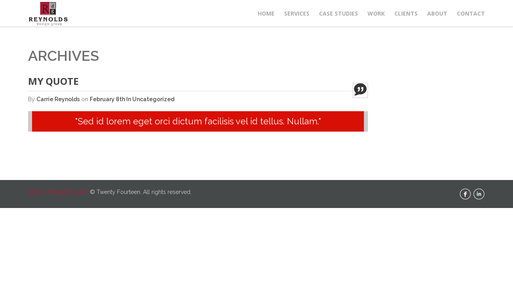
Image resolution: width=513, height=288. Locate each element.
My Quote (53, 81)
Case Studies (338, 13)
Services (296, 13)
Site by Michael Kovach (58, 192)
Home (266, 13)
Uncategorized (153, 99)
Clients (406, 13)
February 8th (108, 99)
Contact (471, 13)
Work (376, 13)
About (437, 13)
